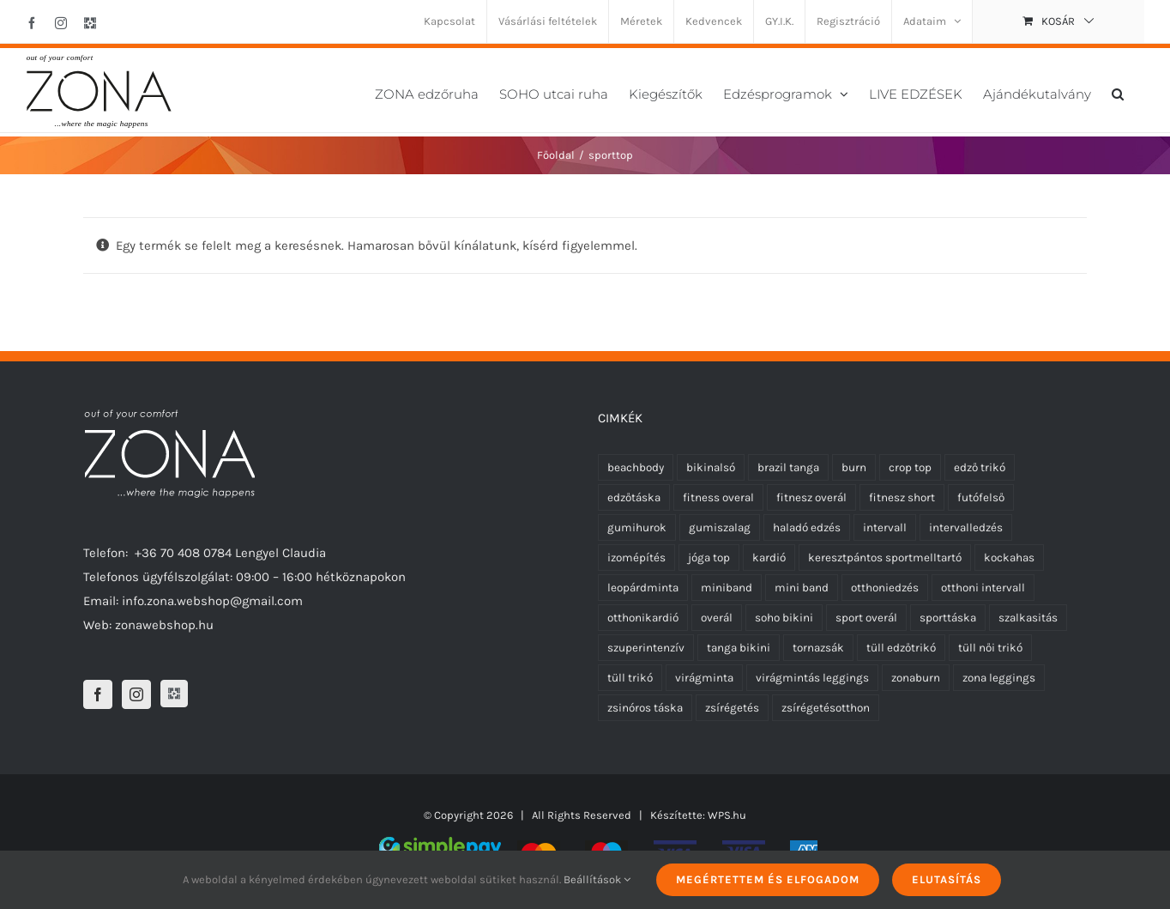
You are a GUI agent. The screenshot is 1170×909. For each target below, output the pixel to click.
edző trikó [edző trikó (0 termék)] (979, 467)
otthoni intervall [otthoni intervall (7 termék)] (983, 587)
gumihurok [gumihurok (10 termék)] (636, 527)
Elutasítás (946, 879)
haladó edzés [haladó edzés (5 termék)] (807, 527)
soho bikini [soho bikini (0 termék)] (784, 617)
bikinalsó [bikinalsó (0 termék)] (710, 467)
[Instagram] (136, 694)
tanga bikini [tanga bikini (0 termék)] (738, 647)
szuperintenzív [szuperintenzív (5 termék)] (646, 647)
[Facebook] (97, 694)
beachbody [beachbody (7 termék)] (635, 467)
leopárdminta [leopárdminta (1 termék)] (642, 587)
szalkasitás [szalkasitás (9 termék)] (1028, 617)
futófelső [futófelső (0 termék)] (980, 497)
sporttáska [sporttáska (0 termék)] (948, 617)
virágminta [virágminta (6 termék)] (704, 677)
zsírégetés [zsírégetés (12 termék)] (732, 707)
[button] (1118, 92)
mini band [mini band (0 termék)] (802, 587)
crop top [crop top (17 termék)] (910, 467)
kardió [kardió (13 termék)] (769, 557)
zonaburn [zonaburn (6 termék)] (915, 677)
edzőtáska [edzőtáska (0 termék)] (633, 497)
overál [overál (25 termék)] (717, 617)
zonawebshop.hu (164, 625)
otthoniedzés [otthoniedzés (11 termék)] (885, 587)
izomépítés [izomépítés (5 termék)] (636, 557)
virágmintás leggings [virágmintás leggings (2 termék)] (812, 677)
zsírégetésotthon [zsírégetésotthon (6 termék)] (825, 707)
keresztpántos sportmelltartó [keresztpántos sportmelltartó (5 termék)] (885, 557)
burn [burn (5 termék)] (853, 467)
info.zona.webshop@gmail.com (212, 601)
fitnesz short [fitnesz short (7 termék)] (902, 497)
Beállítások (597, 879)
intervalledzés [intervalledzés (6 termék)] (966, 527)
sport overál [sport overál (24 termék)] (866, 617)
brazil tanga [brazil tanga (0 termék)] (788, 467)
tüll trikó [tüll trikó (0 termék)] (630, 677)
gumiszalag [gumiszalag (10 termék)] (720, 527)
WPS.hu (727, 815)
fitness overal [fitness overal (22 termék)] (718, 497)
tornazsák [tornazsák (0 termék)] (818, 647)
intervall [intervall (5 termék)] (885, 527)
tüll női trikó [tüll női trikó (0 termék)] (990, 647)
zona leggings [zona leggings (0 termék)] (998, 677)
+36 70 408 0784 (183, 553)
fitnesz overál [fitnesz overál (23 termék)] (811, 497)
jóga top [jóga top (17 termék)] (709, 557)
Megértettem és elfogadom (767, 879)
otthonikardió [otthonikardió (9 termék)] (642, 617)
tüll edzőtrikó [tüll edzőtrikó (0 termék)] (901, 647)
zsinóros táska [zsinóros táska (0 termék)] (645, 707)
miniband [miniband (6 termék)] (726, 587)
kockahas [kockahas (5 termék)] (1009, 557)
